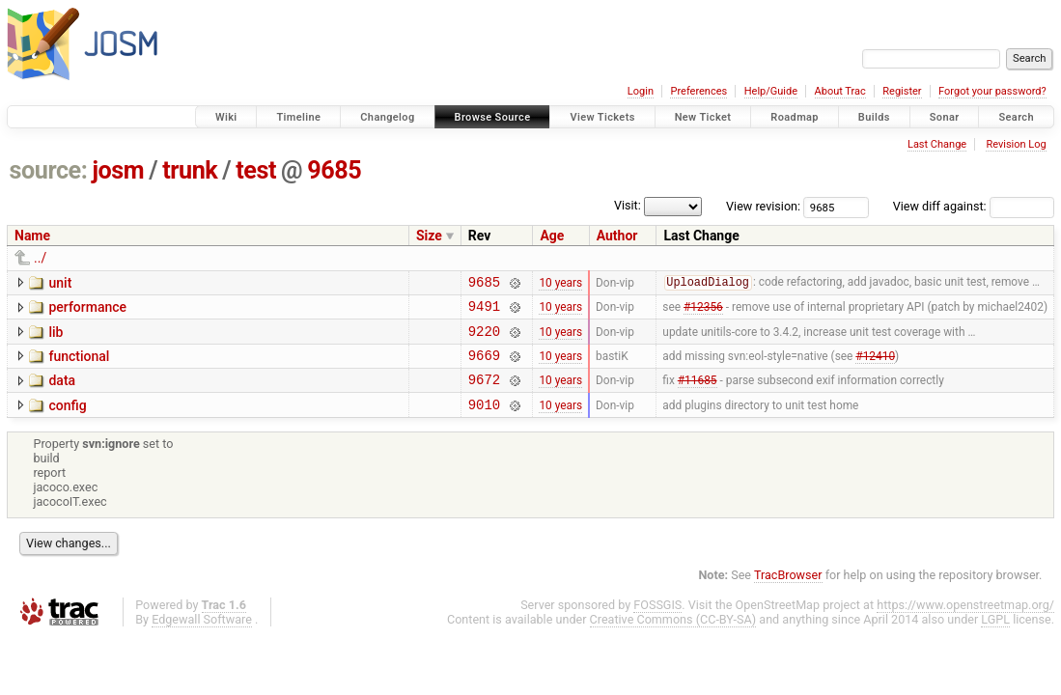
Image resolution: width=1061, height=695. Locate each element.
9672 (484, 393)
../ (40, 257)
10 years (560, 284)
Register (901, 91)
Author (617, 235)
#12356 (703, 312)
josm (118, 170)
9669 (484, 366)
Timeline (298, 117)
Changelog (387, 117)
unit (59, 283)
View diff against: (973, 206)
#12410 (875, 366)
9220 (484, 339)
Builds (874, 117)
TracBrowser (788, 592)
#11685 (697, 394)
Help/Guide (770, 91)
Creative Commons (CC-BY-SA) (673, 636)
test (256, 170)
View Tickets (602, 117)
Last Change (936, 144)
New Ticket (703, 117)
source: (49, 170)
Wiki (226, 117)
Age (552, 235)
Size (429, 235)
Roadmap (794, 117)
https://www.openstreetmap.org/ (965, 622)
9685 (334, 170)
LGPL (995, 636)
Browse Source (493, 117)
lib (55, 338)
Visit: (627, 205)
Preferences (698, 91)
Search (1016, 117)
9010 (484, 421)
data (61, 392)
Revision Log (1016, 144)
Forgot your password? (992, 91)
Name (32, 235)
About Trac (840, 91)
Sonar (945, 117)
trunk (189, 170)
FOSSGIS (657, 622)
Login (641, 91)
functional (78, 365)
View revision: (763, 206)
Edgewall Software (202, 636)
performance (87, 310)
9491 (484, 311)
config (67, 420)
